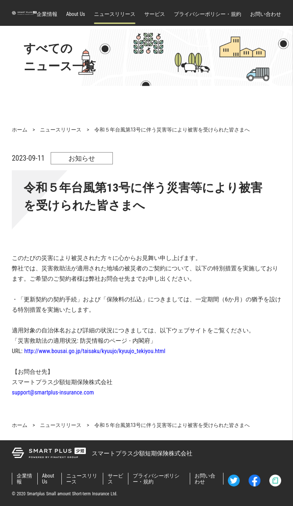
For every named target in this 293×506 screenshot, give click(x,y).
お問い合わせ (265, 14)
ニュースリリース (114, 14)
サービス (154, 14)
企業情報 (47, 14)
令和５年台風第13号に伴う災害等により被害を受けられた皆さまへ (172, 130)
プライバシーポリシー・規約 (207, 14)
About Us (75, 14)
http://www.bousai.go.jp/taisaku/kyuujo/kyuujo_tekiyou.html (95, 351)
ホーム (19, 130)
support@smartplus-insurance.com (53, 392)
